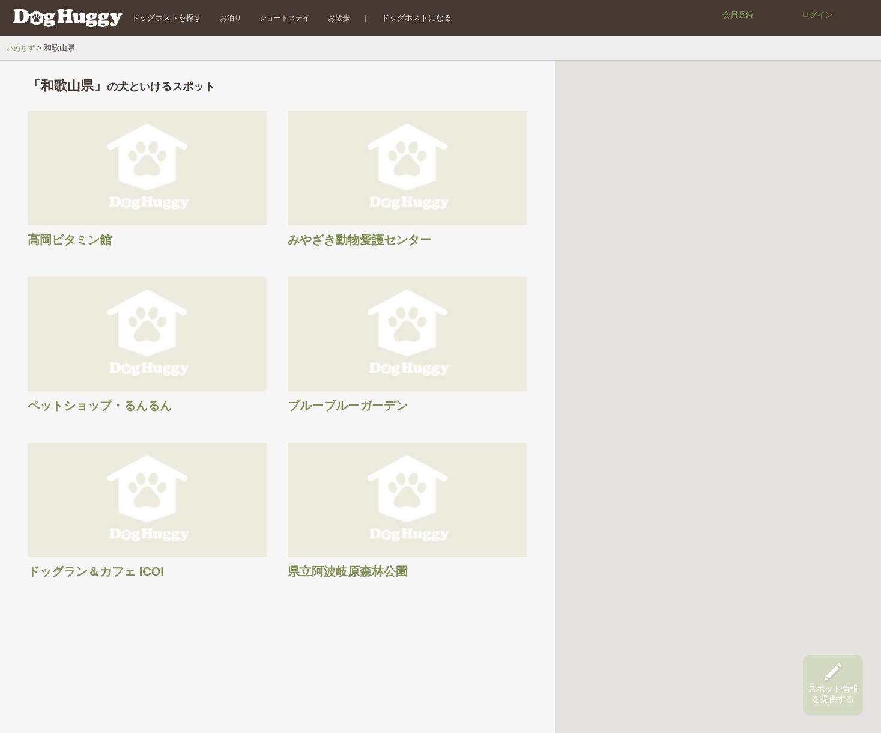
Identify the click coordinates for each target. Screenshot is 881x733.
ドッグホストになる (410, 17)
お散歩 (331, 18)
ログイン (817, 14)
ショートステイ (277, 18)
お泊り (223, 18)
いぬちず (21, 47)
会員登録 (738, 14)
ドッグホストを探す (159, 17)
